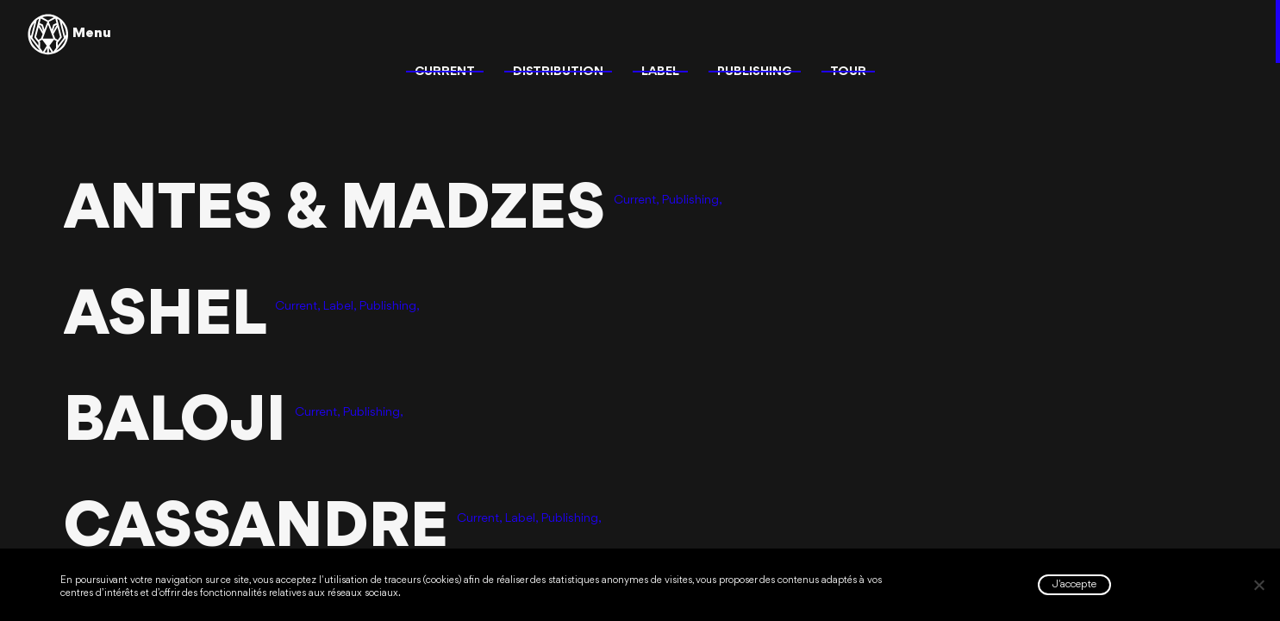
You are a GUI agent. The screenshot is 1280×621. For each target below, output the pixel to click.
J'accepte (1074, 584)
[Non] (1258, 584)
